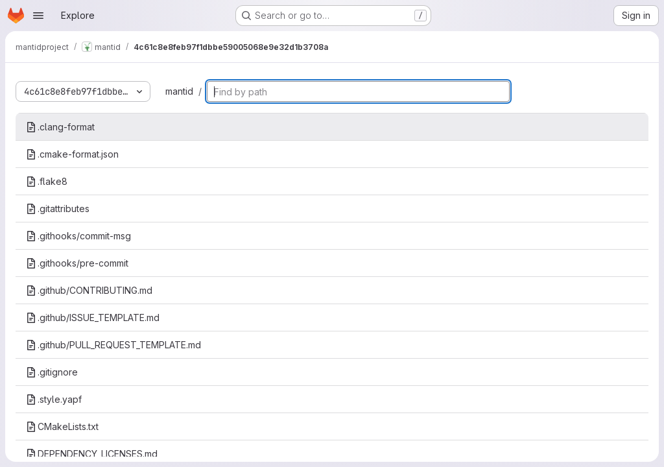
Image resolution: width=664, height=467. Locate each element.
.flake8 (46, 181)
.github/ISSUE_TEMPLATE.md (93, 317)
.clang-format (60, 126)
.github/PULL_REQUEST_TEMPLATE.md (113, 344)
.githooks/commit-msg (78, 235)
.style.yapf (54, 399)
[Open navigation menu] (38, 15)
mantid (179, 91)
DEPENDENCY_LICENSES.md (92, 453)
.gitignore (52, 371)
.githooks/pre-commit (77, 263)
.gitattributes (57, 208)
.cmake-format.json (72, 154)
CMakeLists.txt (62, 426)
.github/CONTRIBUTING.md (89, 290)
